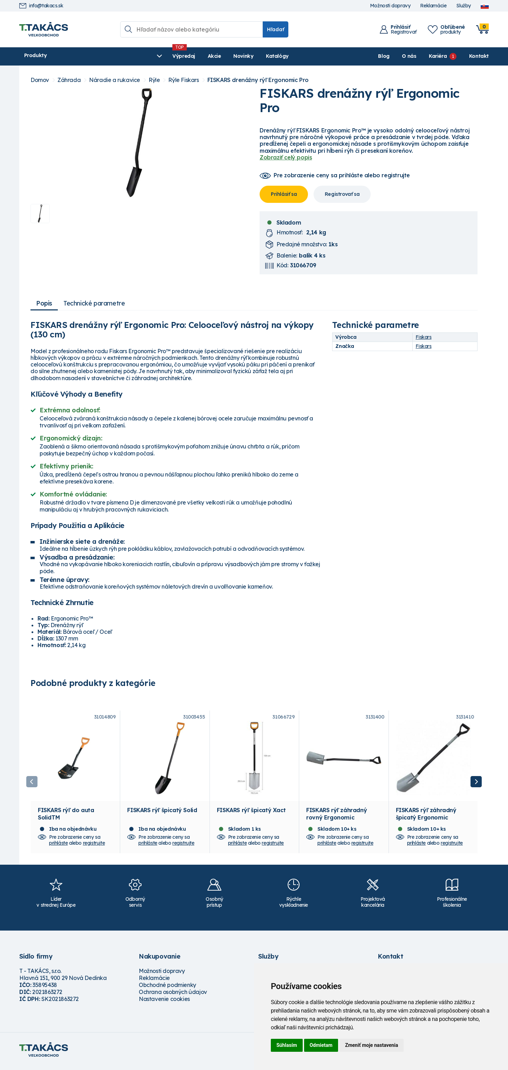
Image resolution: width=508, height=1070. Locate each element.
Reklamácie (433, 6)
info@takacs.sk (41, 6)
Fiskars (423, 337)
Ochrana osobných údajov (173, 995)
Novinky (185, 56)
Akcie (156, 56)
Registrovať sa (342, 194)
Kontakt (479, 56)
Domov (39, 80)
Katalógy (219, 56)
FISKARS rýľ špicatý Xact (251, 813)
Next (476, 783)
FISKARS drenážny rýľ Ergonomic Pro (258, 80)
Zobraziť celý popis (286, 157)
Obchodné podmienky (167, 988)
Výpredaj (126, 56)
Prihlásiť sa (284, 194)
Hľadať (275, 29)
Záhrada (69, 80)
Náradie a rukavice (114, 80)
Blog (383, 56)
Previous (31, 783)
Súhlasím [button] (286, 1045)
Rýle (154, 80)
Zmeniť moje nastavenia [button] (371, 1045)
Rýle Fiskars (183, 80)
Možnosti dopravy (390, 6)
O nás (409, 56)
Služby (463, 6)
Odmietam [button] (321, 1045)
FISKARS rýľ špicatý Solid (162, 813)
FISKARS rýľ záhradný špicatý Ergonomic (426, 817)
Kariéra (438, 56)
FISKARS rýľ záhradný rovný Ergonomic (336, 817)
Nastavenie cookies (164, 1002)
